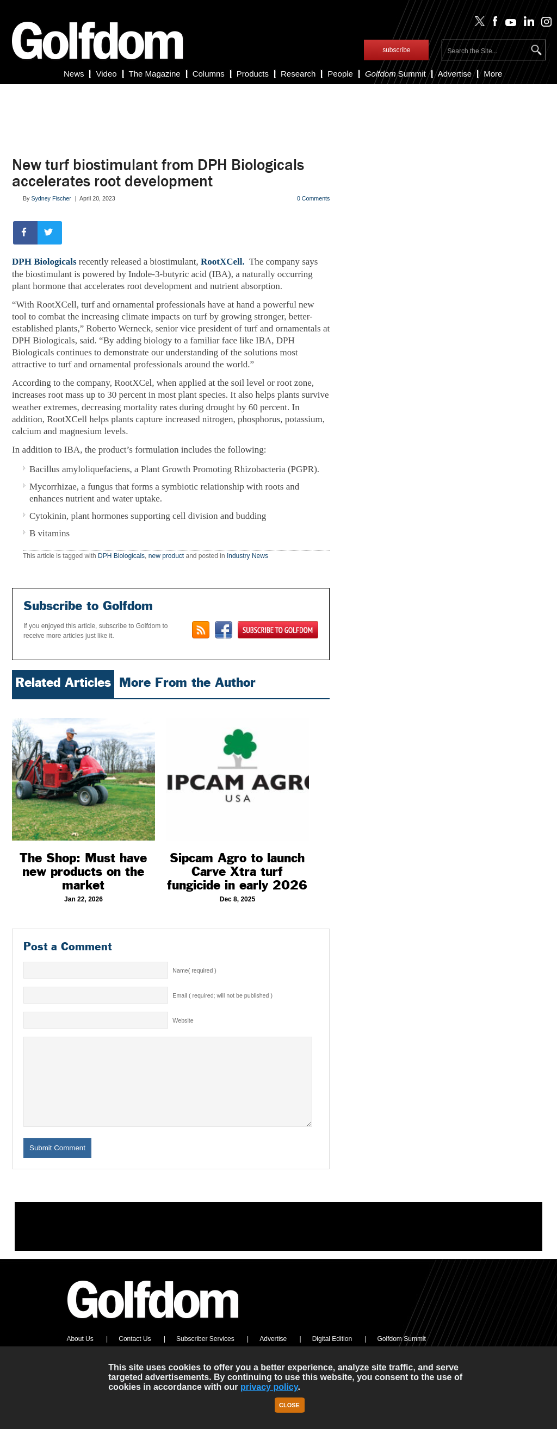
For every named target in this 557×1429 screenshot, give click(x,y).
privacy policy (269, 1387)
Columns (209, 73)
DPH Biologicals (44, 261)
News (74, 73)
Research (298, 73)
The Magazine (155, 73)
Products (253, 73)
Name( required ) (194, 970)
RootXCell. (224, 261)
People (340, 73)
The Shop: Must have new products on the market (83, 871)
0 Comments (313, 198)
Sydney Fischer (51, 198)
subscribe (396, 50)
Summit (395, 73)
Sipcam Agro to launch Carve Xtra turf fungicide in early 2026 (237, 871)
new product (166, 556)
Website (182, 1020)
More (493, 73)
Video (106, 73)
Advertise (455, 73)
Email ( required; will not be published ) (222, 995)
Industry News (247, 556)
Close (289, 1405)
